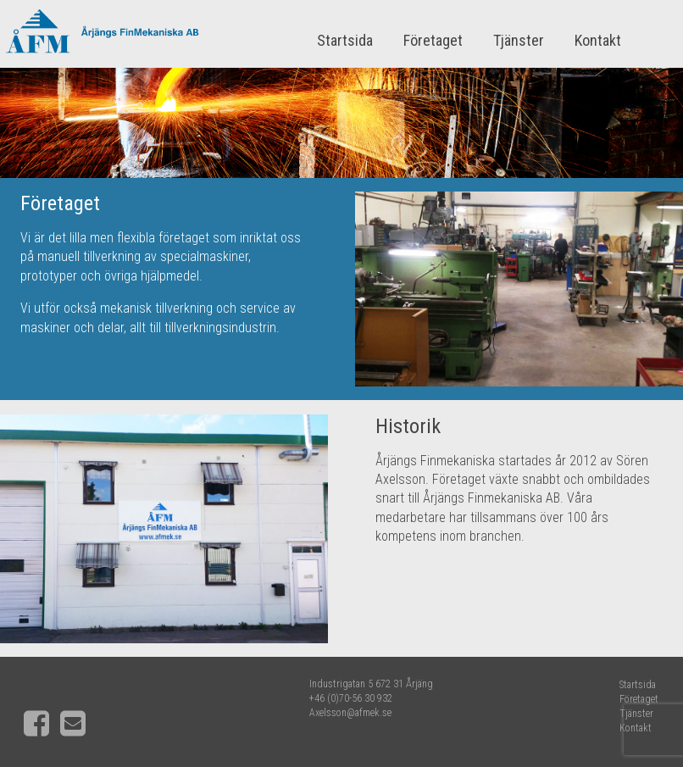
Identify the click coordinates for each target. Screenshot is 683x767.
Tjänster (518, 40)
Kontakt (598, 40)
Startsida (345, 40)
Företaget (433, 40)
